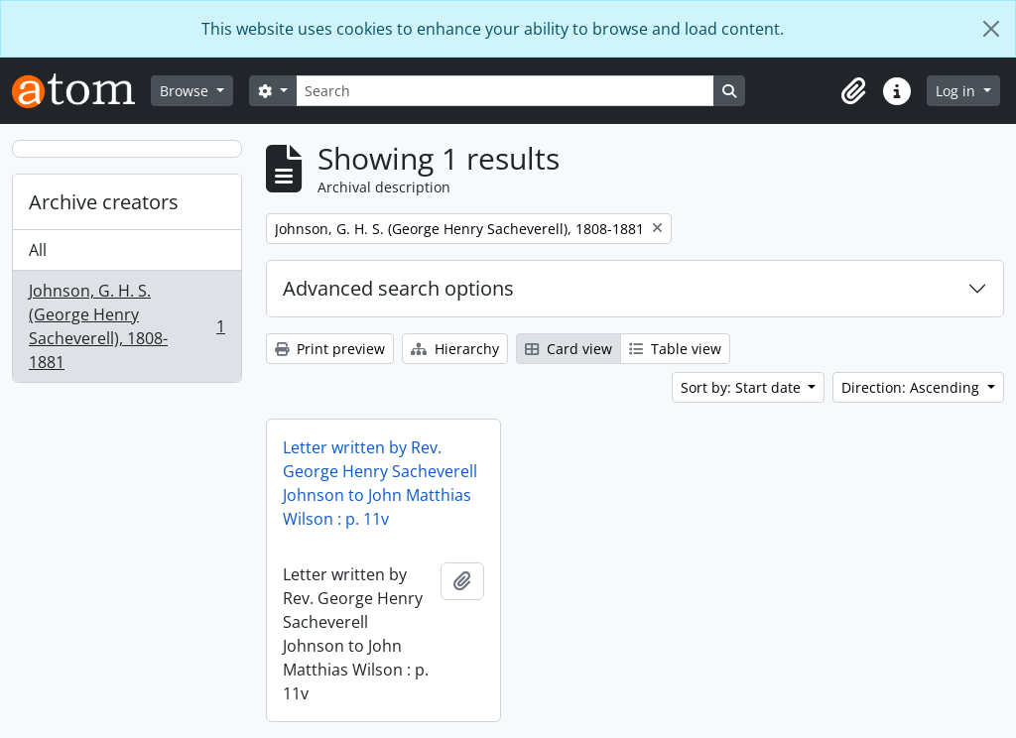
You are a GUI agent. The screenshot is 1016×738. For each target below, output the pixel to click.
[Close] (991, 29)
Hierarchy (455, 348)
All (38, 250)
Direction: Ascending (912, 387)
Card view (568, 348)
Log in (957, 90)
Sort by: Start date (743, 387)
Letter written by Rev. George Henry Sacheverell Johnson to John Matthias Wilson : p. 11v (380, 483)
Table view (675, 348)
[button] (853, 91)
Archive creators (104, 201)
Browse (186, 90)
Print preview (330, 348)
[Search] (505, 90)
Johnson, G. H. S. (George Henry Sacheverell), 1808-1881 (126, 326)
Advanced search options (398, 288)
